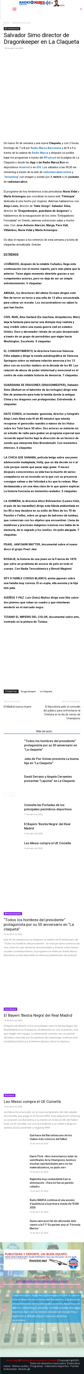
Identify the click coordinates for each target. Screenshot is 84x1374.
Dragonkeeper (28, 691)
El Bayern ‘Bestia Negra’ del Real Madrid (38, 1015)
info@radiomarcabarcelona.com (42, 1281)
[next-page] (12, 794)
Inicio (6, 22)
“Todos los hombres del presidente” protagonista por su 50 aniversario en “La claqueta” (50, 745)
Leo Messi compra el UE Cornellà (47, 843)
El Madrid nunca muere (17, 706)
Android (24, 167)
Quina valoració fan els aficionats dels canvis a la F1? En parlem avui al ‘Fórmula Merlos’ (55, 1225)
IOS (39, 167)
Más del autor (44, 731)
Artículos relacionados (19, 731)
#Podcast (50, 157)
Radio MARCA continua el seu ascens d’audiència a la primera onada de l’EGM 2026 (54, 1204)
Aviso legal (13, 1360)
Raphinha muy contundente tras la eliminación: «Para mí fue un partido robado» (52, 1183)
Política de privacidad (33, 1360)
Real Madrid (10, 1009)
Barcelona (9, 1095)
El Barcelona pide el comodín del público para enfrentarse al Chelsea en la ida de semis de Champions (61, 712)
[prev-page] (6, 794)
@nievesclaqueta (22, 22)
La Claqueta (46, 691)
